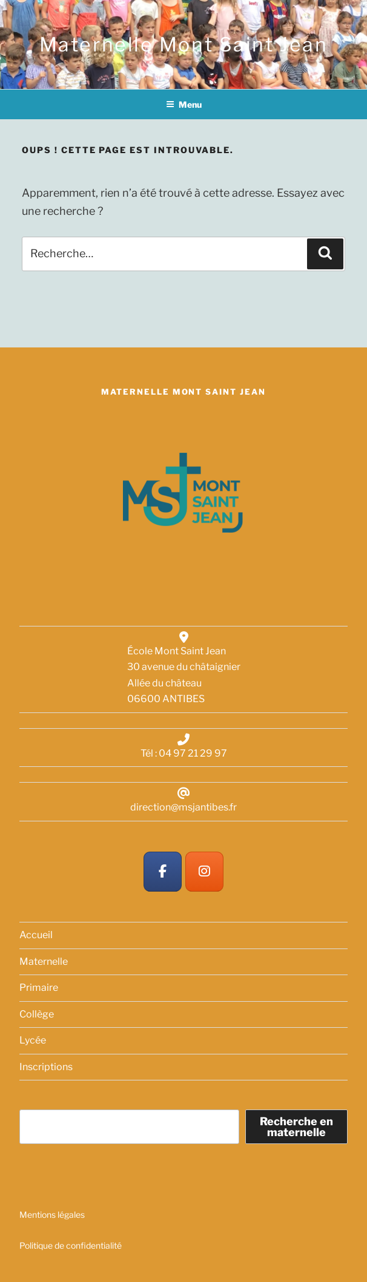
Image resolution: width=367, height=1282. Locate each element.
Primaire (38, 987)
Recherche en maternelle (296, 1127)
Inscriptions (46, 1067)
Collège (36, 1014)
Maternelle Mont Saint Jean (183, 44)
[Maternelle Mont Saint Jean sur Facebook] (163, 872)
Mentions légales (52, 1214)
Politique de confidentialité (70, 1245)
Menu (184, 104)
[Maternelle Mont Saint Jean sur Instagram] (204, 872)
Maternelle (43, 961)
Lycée (32, 1040)
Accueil (36, 935)
